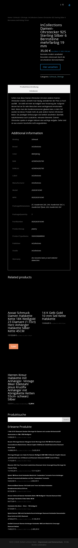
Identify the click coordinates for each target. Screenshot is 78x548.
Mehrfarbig (36, 154)
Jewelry (34, 229)
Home (10, 17)
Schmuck (16, 17)
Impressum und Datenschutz (50, 542)
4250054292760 (38, 161)
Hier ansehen (50, 67)
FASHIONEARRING (38, 236)
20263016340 (37, 190)
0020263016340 (38, 197)
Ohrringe (24, 17)
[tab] (39, 87)
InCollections (36, 147)
